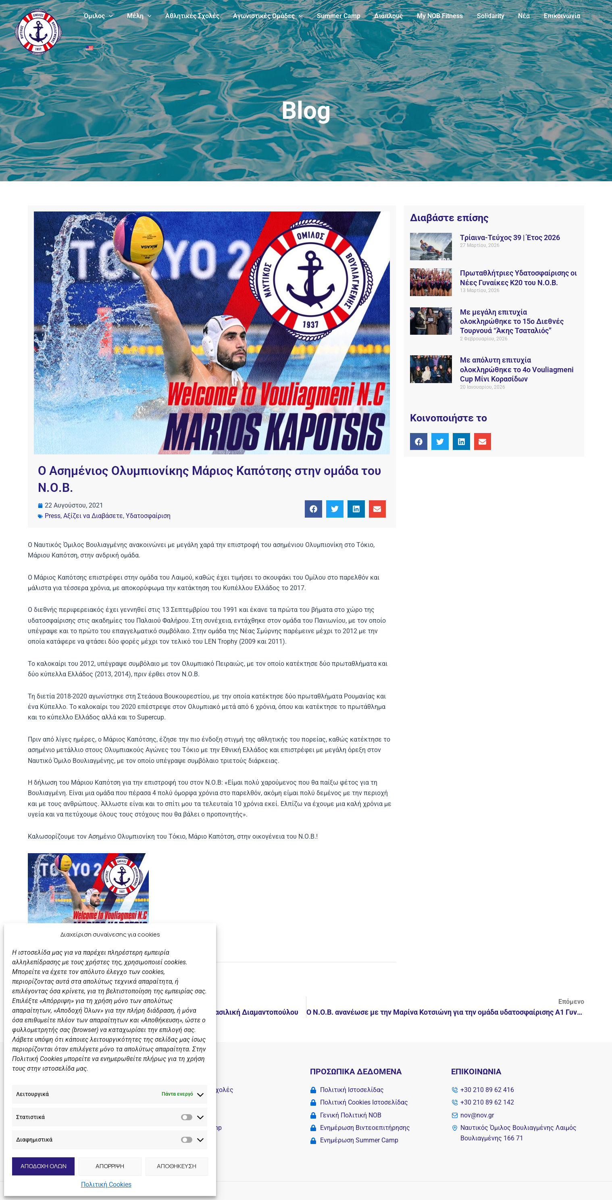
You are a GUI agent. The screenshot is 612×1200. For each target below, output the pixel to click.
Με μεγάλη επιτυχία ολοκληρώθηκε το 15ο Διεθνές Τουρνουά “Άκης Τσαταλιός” (512, 321)
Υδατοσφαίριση (148, 516)
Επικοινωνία (552, 16)
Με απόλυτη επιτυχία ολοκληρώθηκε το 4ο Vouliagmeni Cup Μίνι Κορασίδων (517, 369)
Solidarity (482, 16)
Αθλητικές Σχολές (189, 16)
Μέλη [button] (137, 16)
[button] (108, 16)
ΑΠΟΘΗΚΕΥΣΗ (176, 1166)
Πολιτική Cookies (106, 1184)
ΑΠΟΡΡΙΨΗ (110, 1166)
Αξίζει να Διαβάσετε (93, 516)
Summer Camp (334, 16)
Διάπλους (382, 16)
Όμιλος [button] (97, 16)
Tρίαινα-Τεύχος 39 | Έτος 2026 (510, 237)
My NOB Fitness (433, 16)
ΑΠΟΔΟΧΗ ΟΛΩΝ (44, 1166)
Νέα (515, 16)
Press (52, 516)
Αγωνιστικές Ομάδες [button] (264, 16)
